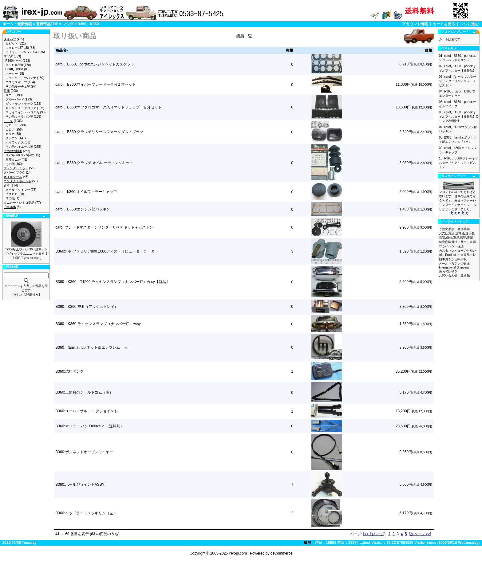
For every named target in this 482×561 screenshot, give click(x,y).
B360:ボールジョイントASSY (79, 484)
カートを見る (444, 24)
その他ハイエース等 (19, 146)
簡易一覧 (244, 36)
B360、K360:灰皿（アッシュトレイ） (86, 306)
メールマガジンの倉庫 (454, 263)
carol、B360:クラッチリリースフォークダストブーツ (99, 132)
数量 (289, 50)
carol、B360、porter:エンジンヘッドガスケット (94, 64)
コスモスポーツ (16, 82)
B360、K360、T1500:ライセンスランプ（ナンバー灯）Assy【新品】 (112, 282)
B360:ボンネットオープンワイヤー (84, 452)
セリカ (10, 133)
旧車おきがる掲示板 (453, 259)
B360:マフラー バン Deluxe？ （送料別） (89, 426)
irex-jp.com (238, 553)
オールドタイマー (18, 189)
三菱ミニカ (13, 159)
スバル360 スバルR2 (20, 155)
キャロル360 (14, 65)
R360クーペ (14, 60)
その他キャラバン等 (19, 116)
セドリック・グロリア (21, 108)
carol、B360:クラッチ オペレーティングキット (94, 163)
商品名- (61, 50)
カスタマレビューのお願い (457, 250)
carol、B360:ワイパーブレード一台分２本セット (95, 84)
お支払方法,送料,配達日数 (457, 233)
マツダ (67, 24)
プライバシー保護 (451, 246)
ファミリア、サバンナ (21, 78)
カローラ (12, 125)
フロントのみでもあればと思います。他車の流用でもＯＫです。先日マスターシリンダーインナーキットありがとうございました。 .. (457, 200)
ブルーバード (15, 99)
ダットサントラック (19, 103)
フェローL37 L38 (17, 47)
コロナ (10, 129)
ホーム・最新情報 (17, 24)
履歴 (307, 542)
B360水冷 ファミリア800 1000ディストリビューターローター (106, 251)
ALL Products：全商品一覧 (457, 255)
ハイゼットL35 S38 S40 (22, 52)
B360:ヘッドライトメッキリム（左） (86, 513)
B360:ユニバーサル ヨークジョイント (86, 411)
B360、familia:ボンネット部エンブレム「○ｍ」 (94, 347)
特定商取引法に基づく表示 (457, 242)
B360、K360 (88, 24)
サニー (10, 95)
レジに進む (469, 24)
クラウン (12, 138)
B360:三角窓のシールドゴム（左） (84, 392)
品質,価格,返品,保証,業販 (456, 237)
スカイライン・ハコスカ (22, 112)
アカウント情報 (415, 24)
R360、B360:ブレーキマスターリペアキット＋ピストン (458, 163)
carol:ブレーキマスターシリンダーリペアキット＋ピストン (104, 227)
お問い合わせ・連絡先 (454, 275)
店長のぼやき (448, 271)
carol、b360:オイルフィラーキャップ (86, 192)
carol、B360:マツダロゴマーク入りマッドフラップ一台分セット (108, 107)
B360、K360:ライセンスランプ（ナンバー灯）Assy (97, 324)
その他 (10, 164)
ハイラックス (15, 142)
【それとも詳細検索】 (26, 294)
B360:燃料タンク (69, 371)
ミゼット (12, 43)
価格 (428, 50)
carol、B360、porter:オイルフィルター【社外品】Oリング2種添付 (458, 117)
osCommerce (281, 553)
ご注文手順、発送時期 (454, 229)
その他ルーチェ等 (18, 86)
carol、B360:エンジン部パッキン (82, 209)
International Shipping (454, 267)
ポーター (12, 73)
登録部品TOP (47, 24)
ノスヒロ (12, 194)
